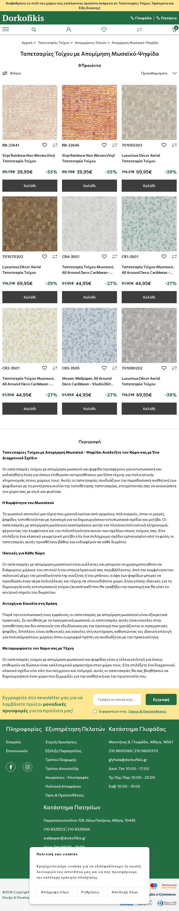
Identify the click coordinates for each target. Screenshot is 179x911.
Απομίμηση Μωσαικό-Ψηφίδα (134, 43)
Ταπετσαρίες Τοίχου (53, 43)
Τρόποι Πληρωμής (60, 759)
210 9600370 (146, 750)
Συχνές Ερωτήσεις (61, 742)
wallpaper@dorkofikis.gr (65, 838)
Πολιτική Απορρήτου (63, 786)
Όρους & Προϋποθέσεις (147, 711)
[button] (24, 729)
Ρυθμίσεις (90, 892)
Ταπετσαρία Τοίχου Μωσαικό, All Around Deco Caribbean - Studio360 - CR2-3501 (28, 384)
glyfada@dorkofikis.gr (128, 759)
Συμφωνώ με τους (132, 711)
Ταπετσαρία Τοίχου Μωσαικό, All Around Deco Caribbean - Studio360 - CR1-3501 (148, 272)
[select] (155, 73)
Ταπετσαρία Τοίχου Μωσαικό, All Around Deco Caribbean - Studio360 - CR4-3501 (88, 272)
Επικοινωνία (17, 750)
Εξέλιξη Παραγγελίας (63, 750)
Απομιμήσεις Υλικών (90, 43)
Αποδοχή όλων (125, 892)
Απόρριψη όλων (55, 892)
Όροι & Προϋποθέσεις (64, 795)
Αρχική (26, 43)
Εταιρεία (13, 742)
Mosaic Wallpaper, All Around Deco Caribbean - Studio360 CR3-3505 (87, 384)
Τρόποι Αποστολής (62, 768)
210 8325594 (79, 829)
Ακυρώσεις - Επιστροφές (67, 777)
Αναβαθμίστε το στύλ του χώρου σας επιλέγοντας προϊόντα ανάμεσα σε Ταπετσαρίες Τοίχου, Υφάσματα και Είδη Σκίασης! (90, 5)
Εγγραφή (161, 699)
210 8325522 (54, 829)
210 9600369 (120, 750)
